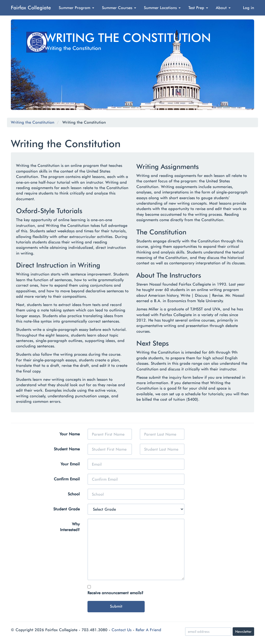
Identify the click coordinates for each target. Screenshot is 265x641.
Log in (248, 7)
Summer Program (76, 7)
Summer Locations (162, 7)
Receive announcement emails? (115, 593)
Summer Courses (119, 7)
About (223, 7)
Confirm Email (67, 479)
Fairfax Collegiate (31, 7)
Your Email (70, 464)
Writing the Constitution (32, 122)
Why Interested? (70, 527)
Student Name (67, 449)
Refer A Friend (148, 630)
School (74, 494)
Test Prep (198, 7)
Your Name (70, 434)
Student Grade (66, 509)
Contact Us (121, 630)
